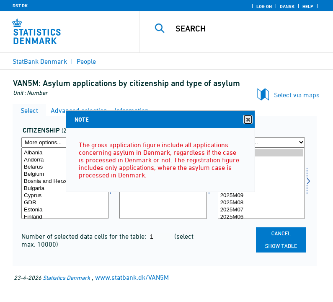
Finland (65, 217)
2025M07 (261, 209)
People (86, 61)
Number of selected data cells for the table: (84, 236)
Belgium (65, 174)
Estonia (65, 209)
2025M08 (261, 202)
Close (247, 119)
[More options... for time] (261, 142)
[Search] (248, 28)
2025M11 (261, 181)
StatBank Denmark (40, 61)
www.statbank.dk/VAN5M (132, 277)
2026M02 (261, 160)
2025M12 (261, 174)
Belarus (65, 167)
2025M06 (261, 217)
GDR (65, 202)
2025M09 (261, 195)
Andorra (65, 160)
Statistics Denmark (66, 277)
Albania (65, 152)
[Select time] (261, 183)
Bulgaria (65, 188)
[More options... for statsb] (64, 142)
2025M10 (261, 188)
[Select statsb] (64, 183)
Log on (264, 6)
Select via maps (297, 95)
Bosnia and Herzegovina (65, 181)
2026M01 (261, 167)
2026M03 (261, 152)
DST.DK (20, 5)
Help (307, 6)
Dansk (287, 6)
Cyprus (65, 195)
